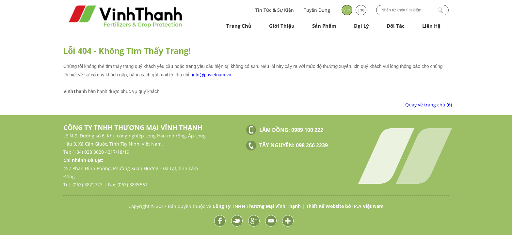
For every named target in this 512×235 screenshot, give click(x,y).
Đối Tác (396, 26)
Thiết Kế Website (325, 206)
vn (228, 74)
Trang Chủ (238, 26)
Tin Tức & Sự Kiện (274, 10)
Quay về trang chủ (428, 105)
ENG (361, 10)
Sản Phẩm (324, 26)
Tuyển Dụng (317, 10)
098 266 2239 (312, 145)
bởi (364, 206)
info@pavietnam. (209, 74)
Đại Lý (361, 26)
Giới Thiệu (282, 26)
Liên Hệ (431, 26)
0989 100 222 (307, 129)
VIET (347, 10)
